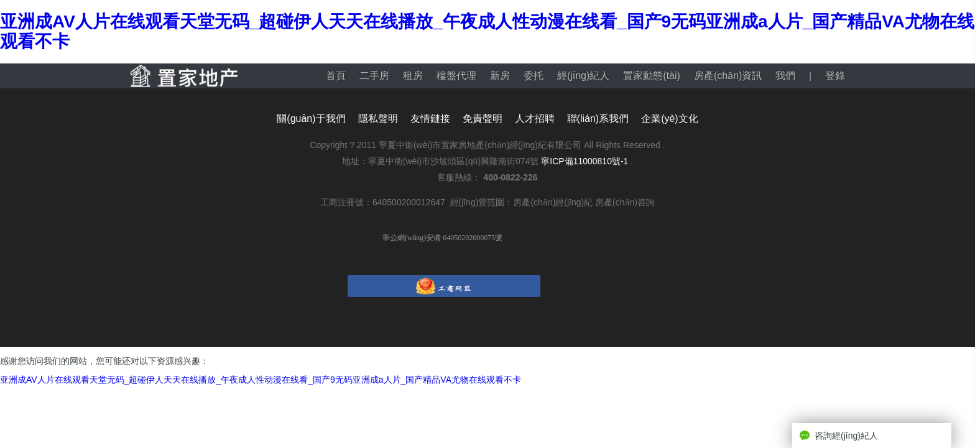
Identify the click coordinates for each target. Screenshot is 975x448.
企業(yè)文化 (669, 118)
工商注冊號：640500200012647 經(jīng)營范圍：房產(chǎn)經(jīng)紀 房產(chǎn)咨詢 (487, 202)
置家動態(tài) (651, 75)
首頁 (336, 75)
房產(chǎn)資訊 (728, 75)
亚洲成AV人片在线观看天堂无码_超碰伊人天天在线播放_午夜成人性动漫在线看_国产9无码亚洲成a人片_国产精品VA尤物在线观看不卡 (260, 380)
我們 (785, 75)
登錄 (835, 75)
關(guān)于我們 (311, 118)
